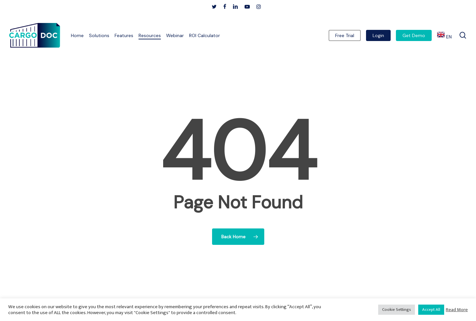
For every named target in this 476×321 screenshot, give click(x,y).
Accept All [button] (431, 309)
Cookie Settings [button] (396, 309)
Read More (457, 310)
